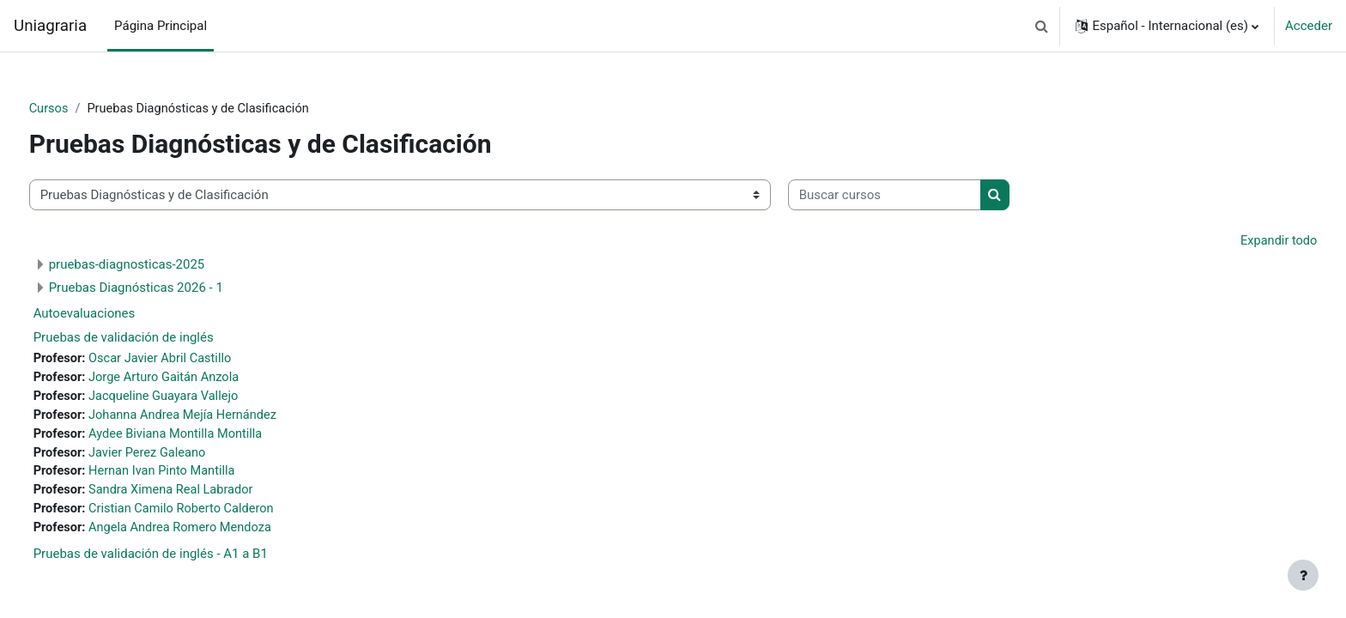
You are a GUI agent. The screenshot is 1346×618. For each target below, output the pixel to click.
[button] (1041, 26)
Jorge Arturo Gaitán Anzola (199, 379)
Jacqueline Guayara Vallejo (199, 399)
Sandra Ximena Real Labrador (206, 495)
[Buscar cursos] (916, 196)
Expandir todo (1245, 242)
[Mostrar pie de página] (1303, 575)
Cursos (81, 109)
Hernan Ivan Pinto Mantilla (197, 476)
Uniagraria (50, 25)
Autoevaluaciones (116, 315)
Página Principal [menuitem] (160, 25)
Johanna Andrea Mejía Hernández (219, 418)
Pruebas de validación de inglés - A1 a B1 (182, 560)
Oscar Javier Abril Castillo (195, 360)
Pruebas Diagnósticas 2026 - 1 (168, 289)
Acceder (1308, 25)
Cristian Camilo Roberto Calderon (217, 515)
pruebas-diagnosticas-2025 (159, 266)
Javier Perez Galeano (182, 456)
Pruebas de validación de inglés (155, 339)
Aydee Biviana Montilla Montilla (211, 437)
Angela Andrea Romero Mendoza (216, 534)
